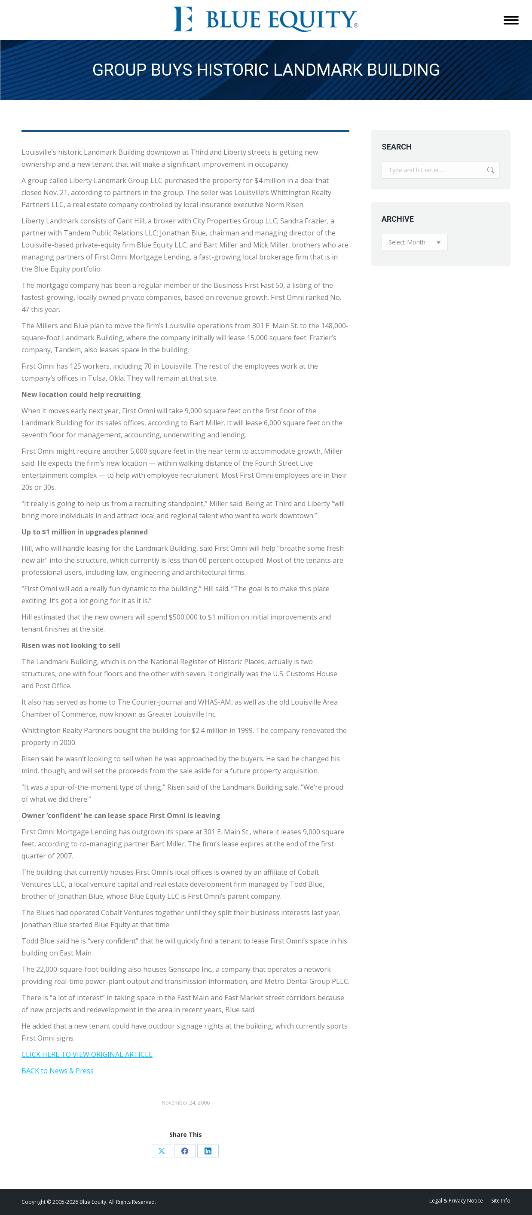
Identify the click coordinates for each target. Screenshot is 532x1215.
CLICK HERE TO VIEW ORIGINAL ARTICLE (87, 1054)
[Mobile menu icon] (511, 20)
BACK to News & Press (57, 1070)
